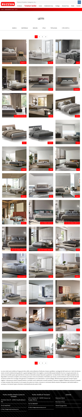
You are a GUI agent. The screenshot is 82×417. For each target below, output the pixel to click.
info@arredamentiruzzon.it (12, 409)
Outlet (72, 6)
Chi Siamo (19, 6)
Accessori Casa (65, 6)
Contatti (78, 6)
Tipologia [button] (53, 28)
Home (2, 9)
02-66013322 (6, 405)
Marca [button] (14, 28)
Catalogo (57, 6)
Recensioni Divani (60, 402)
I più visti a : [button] (66, 28)
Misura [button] (35, 28)
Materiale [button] (24, 28)
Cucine (40, 6)
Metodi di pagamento (61, 405)
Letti (16, 9)
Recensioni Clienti (60, 398)
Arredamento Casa (48, 6)
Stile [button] (44, 28)
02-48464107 (34, 403)
